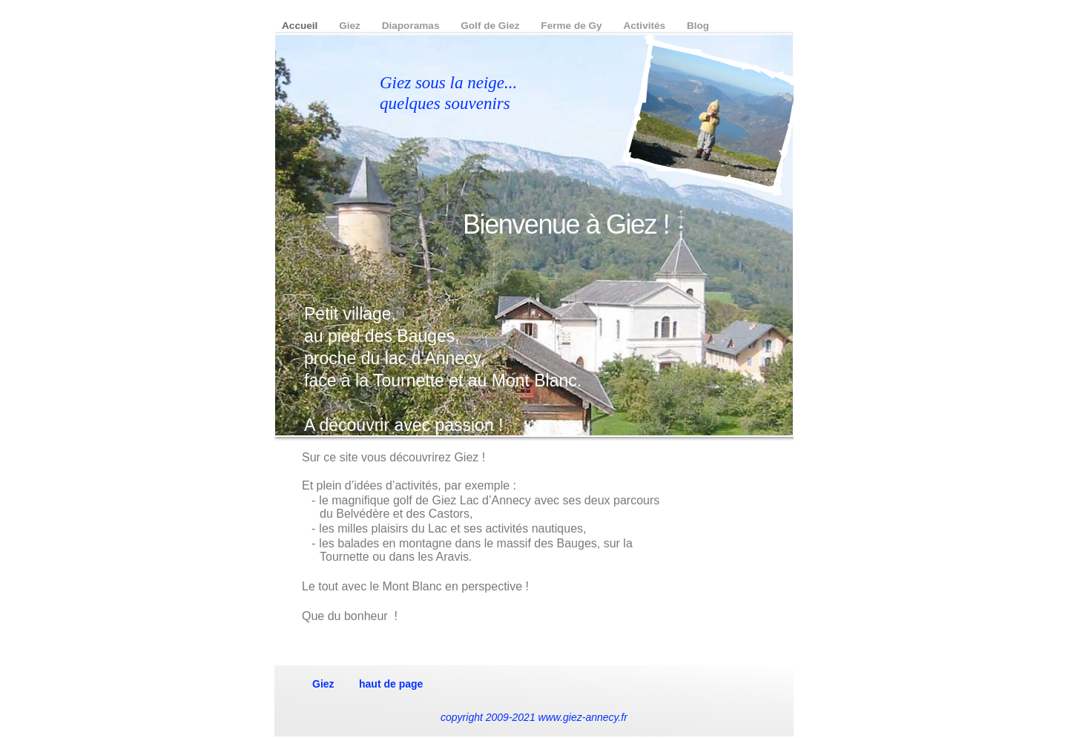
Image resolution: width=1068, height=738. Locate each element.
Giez (351, 25)
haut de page (391, 684)
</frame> (732, 552)
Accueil (301, 25)
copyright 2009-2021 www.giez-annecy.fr (534, 717)
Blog (698, 25)
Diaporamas (412, 25)
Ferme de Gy (572, 25)
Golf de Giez (491, 25)
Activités (645, 25)
